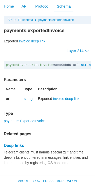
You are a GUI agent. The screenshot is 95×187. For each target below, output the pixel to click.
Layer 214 (78, 50)
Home (9, 6)
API (25, 6)
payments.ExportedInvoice (25, 121)
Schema (64, 6)
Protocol (42, 6)
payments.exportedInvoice (56, 20)
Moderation (66, 181)
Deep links (14, 145)
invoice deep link (32, 41)
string (87, 65)
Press (48, 181)
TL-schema (25, 20)
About (23, 181)
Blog (36, 181)
